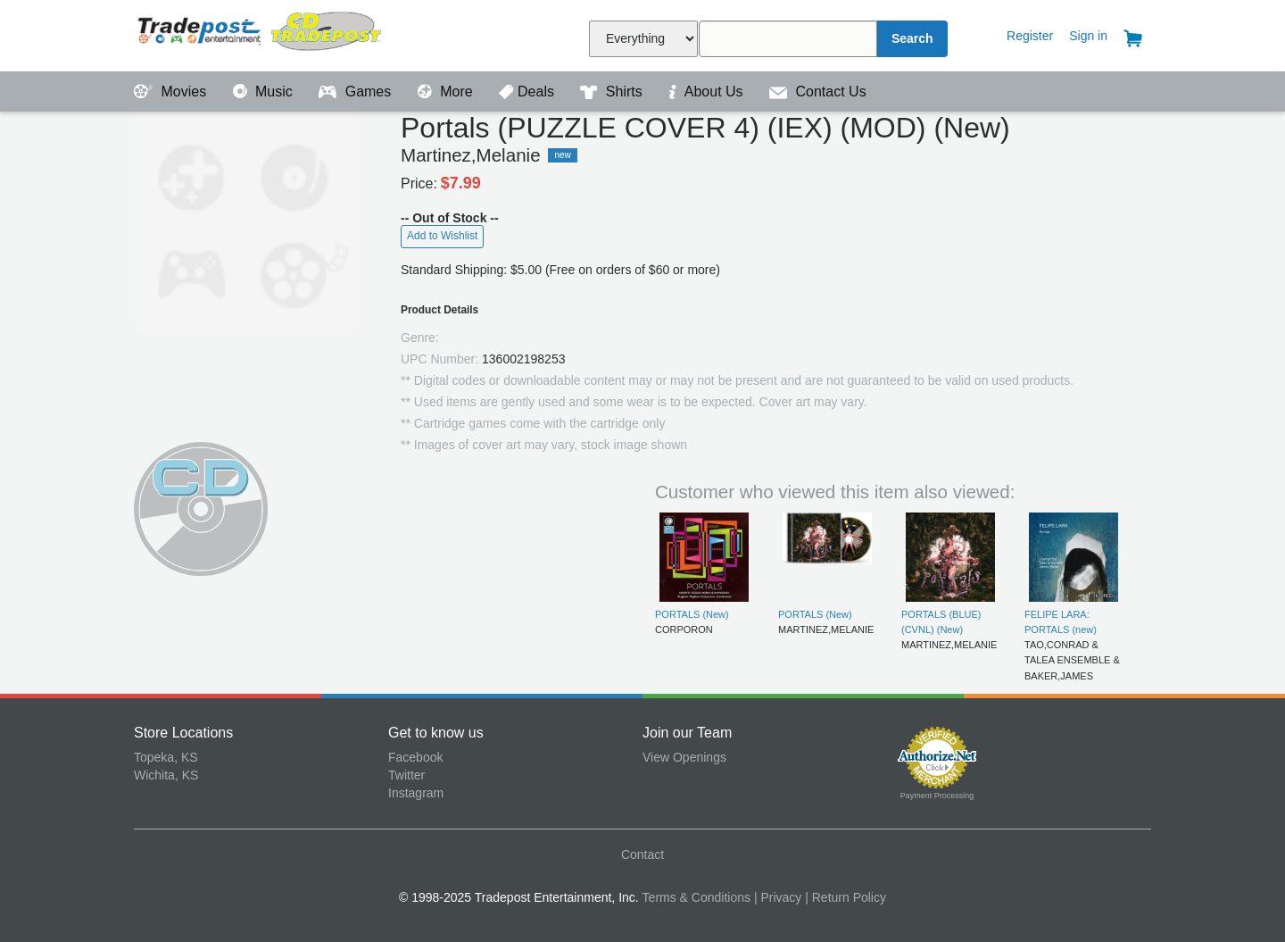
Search (912, 38)
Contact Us (817, 91)
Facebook (415, 757)
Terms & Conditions (696, 897)
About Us (707, 91)
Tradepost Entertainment (261, 33)
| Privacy (777, 897)
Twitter (406, 775)
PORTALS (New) (692, 614)
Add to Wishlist (442, 235)
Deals (528, 91)
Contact (642, 854)
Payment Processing (937, 795)
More (447, 91)
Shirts (613, 91)
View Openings (684, 757)
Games (356, 91)
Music (265, 91)
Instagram (416, 793)
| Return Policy (845, 897)
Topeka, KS (166, 757)
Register (1030, 36)
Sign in (1088, 36)
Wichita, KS (166, 775)
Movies (172, 91)
